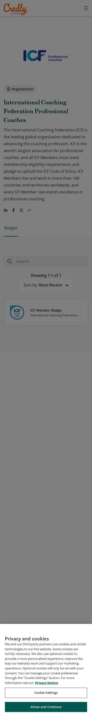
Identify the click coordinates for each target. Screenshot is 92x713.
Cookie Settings (46, 697)
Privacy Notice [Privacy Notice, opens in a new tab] (46, 687)
